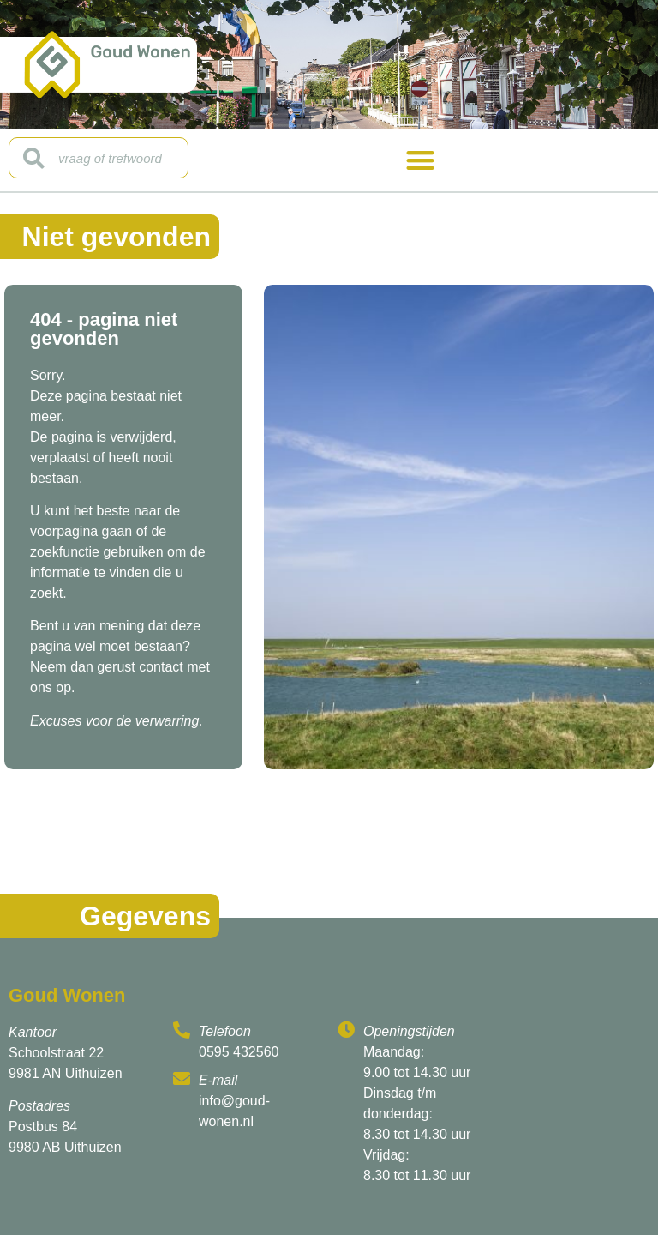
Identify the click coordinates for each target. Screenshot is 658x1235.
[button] (420, 160)
